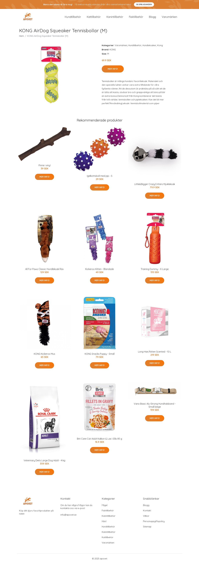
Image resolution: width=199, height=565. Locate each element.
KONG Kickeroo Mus (44, 355)
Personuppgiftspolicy (154, 522)
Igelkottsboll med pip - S (99, 177)
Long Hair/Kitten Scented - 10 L (154, 353)
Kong (160, 46)
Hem (21, 37)
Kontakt (147, 512)
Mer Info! (113, 70)
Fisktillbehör (136, 17)
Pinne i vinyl (44, 166)
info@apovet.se (68, 516)
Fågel (104, 506)
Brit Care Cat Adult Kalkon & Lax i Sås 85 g (99, 440)
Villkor (146, 517)
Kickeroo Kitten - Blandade (99, 270)
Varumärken (169, 17)
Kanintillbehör (114, 17)
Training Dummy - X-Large (155, 270)
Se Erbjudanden (144, 4)
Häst (104, 522)
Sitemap (147, 528)
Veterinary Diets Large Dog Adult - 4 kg (44, 462)
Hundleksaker (149, 46)
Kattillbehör (94, 17)
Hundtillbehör (73, 17)
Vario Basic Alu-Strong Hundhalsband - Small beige (155, 407)
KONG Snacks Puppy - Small (100, 355)
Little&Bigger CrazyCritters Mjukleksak (154, 185)
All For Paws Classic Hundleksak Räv (44, 270)
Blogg (152, 17)
